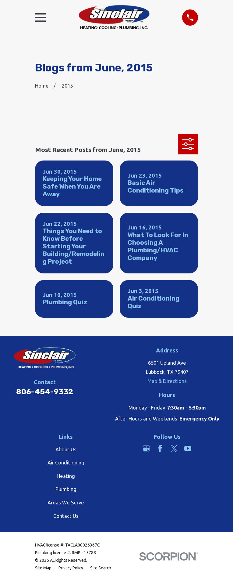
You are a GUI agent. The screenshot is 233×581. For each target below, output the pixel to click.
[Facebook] (160, 448)
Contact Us (66, 516)
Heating (66, 476)
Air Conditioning (66, 462)
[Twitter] (174, 448)
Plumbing (65, 489)
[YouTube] (187, 448)
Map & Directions (167, 381)
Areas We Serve (66, 502)
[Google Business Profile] (146, 448)
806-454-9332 (44, 391)
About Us (65, 449)
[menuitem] (43, 568)
